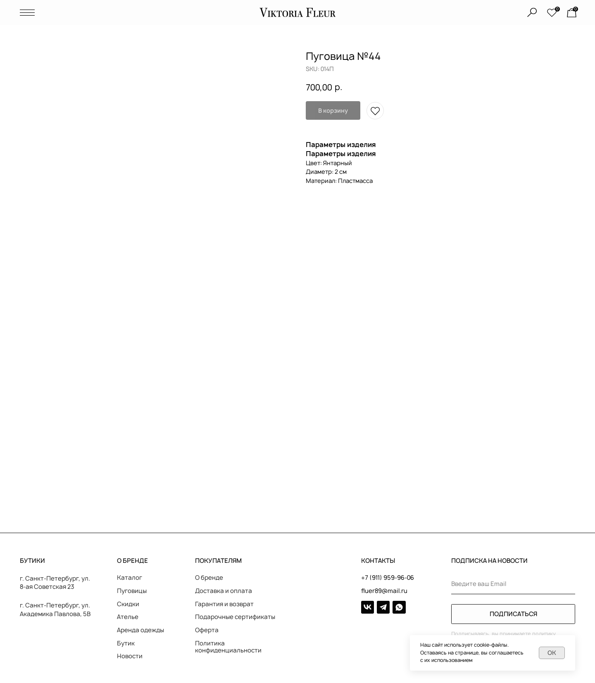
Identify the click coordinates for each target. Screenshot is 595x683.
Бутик (126, 643)
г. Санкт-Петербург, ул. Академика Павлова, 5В (55, 609)
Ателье (127, 617)
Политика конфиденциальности (228, 647)
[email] (513, 584)
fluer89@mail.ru (384, 591)
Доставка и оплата (223, 591)
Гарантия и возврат (224, 604)
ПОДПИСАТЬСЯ (513, 614)
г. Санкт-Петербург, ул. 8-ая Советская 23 (55, 582)
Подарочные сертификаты (235, 617)
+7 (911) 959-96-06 (387, 578)
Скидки (128, 604)
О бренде (209, 578)
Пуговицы (132, 591)
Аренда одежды (140, 630)
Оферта (207, 630)
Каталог (129, 578)
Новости (130, 656)
